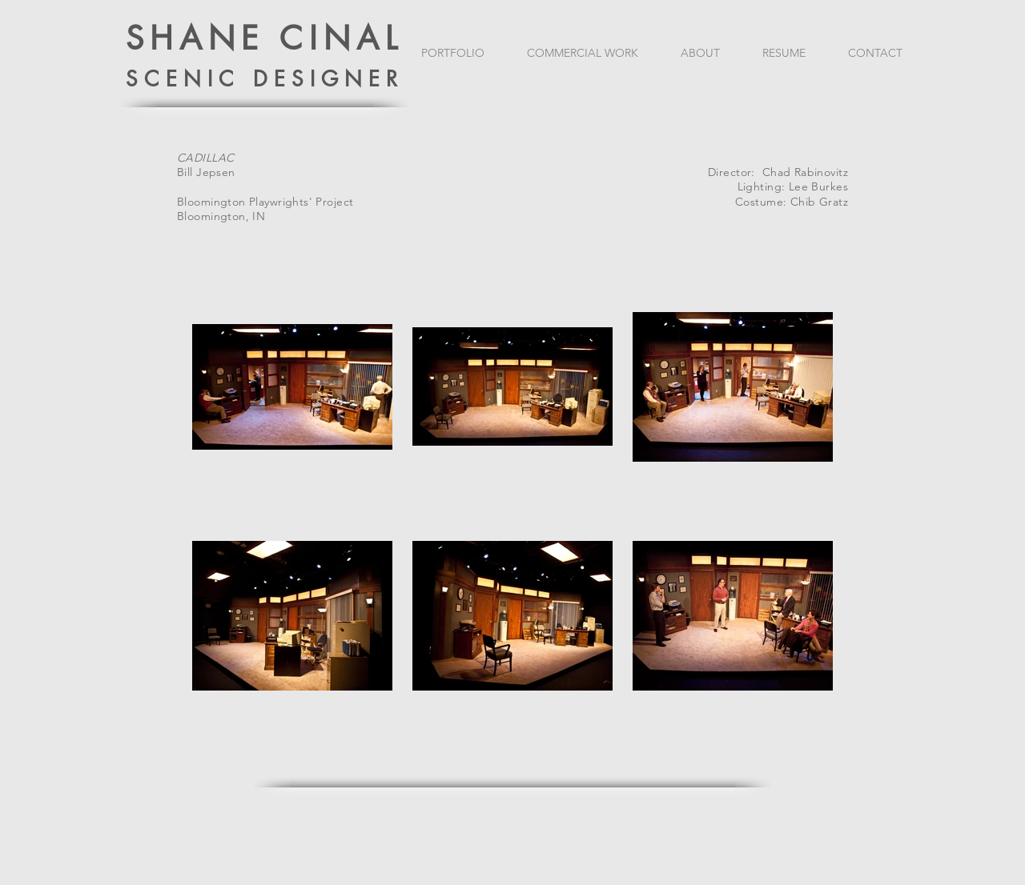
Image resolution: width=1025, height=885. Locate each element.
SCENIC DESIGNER (265, 79)
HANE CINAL (277, 38)
